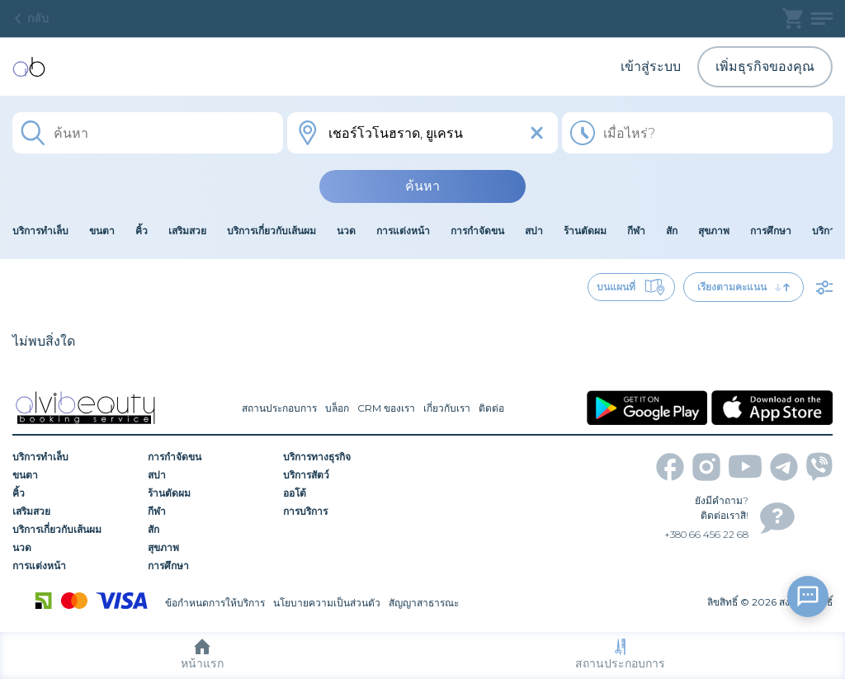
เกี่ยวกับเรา (446, 408)
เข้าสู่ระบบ (651, 66)
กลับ (30, 18)
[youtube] (745, 467)
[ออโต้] (345, 493)
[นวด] (74, 548)
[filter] (824, 287)
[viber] (819, 466)
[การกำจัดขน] (209, 457)
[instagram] (706, 467)
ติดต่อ (491, 408)
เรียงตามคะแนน (743, 287)
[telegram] (784, 467)
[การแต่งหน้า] (74, 566)
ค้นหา (422, 186)
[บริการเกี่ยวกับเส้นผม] (74, 530)
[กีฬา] (209, 511)
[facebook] (670, 467)
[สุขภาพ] (209, 548)
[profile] (822, 18)
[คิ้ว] (74, 493)
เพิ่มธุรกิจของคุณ (764, 66)
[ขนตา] (74, 475)
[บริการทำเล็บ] (74, 457)
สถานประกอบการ (620, 655)
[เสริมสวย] (74, 511)
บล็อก (337, 408)
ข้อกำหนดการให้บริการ (215, 602)
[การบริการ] (345, 511)
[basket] (792, 18)
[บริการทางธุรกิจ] (345, 457)
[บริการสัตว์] (345, 475)
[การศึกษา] (209, 566)
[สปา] (209, 475)
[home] (28, 67)
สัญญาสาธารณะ (424, 602)
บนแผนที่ (631, 287)
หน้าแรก (202, 655)
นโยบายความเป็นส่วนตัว (326, 602)
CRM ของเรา (386, 408)
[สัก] (209, 530)
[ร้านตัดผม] (209, 493)
